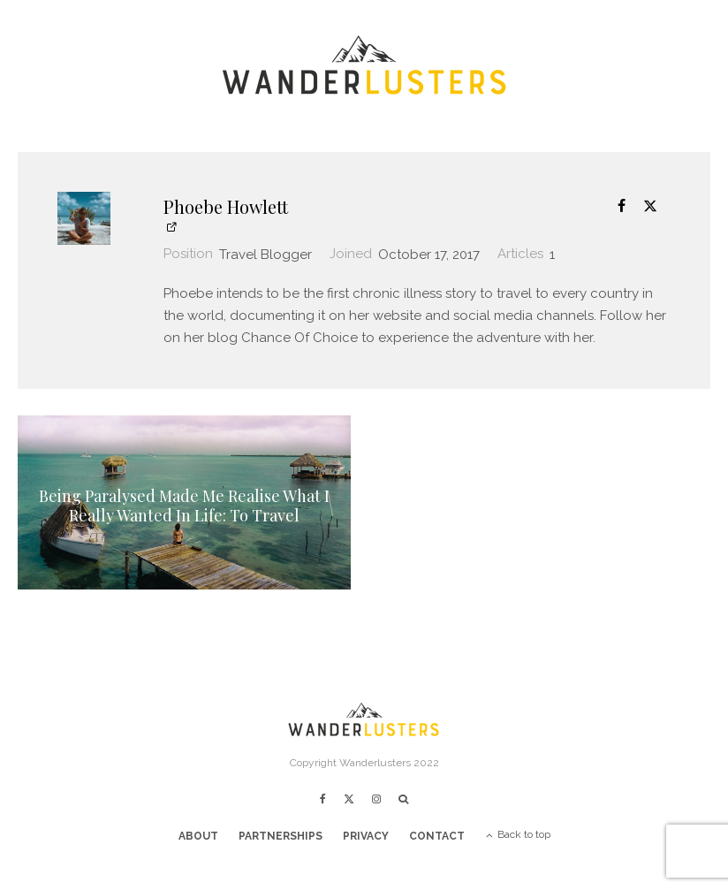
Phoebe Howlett (225, 206)
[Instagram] (376, 799)
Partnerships (280, 836)
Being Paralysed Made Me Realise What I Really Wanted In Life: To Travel (184, 507)
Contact (437, 836)
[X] (349, 799)
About (198, 836)
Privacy (366, 836)
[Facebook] (323, 799)
